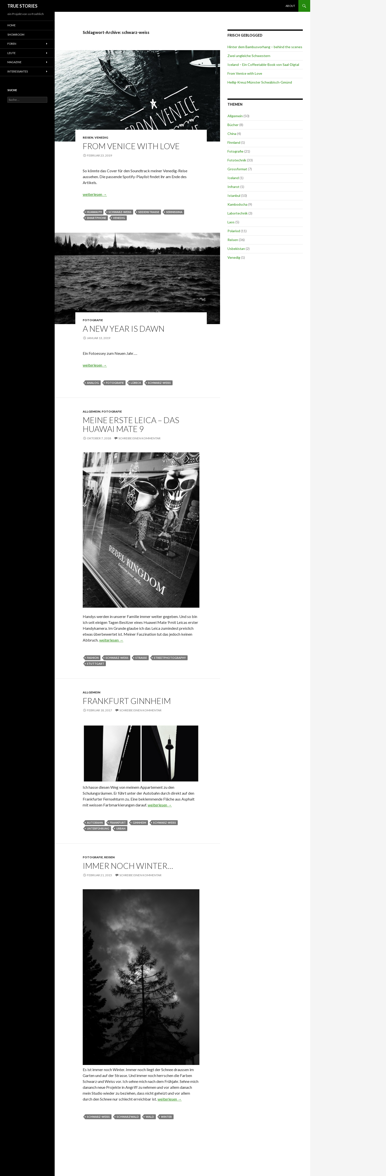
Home (11, 25)
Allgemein (91, 411)
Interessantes (17, 71)
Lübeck (136, 382)
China (231, 133)
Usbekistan (236, 248)
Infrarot (233, 187)
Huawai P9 (94, 212)
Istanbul (233, 195)
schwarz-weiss (120, 212)
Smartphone (96, 217)
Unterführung (98, 828)
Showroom (15, 34)
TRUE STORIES (22, 6)
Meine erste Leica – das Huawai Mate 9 (131, 424)
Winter (166, 1116)
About (290, 5)
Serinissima (174, 212)
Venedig (101, 137)
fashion (93, 657)
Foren (11, 43)
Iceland (233, 178)
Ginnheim (139, 822)
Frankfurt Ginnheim (127, 701)
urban (121, 828)
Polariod (233, 231)
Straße (141, 657)
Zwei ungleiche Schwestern (248, 56)
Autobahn (95, 822)
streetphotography (170, 657)
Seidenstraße (148, 212)
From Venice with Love (131, 146)
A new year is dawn (123, 328)
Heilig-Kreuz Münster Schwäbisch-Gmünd (259, 82)
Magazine (14, 62)
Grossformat (237, 169)
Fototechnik (236, 160)
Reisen (88, 137)
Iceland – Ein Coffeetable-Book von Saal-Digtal (263, 64)
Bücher (233, 125)
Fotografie (93, 320)
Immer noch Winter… (128, 866)
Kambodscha (237, 204)
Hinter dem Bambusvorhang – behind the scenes (264, 47)
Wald (150, 1116)
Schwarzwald (128, 1116)
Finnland (233, 142)
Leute (11, 53)
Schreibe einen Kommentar (139, 438)
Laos (231, 222)
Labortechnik (237, 213)
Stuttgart (95, 663)
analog (93, 382)
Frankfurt (118, 822)
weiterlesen (95, 194)
